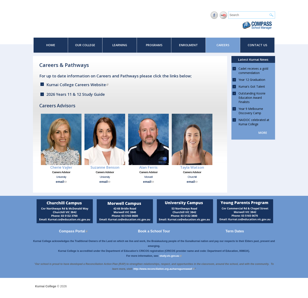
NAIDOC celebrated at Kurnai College (253, 122)
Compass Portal (73, 231)
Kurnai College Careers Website (77, 84)
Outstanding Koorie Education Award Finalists (251, 97)
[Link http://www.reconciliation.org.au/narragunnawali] (164, 268)
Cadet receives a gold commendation (253, 70)
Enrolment (188, 45)
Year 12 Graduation (251, 80)
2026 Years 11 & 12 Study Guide (75, 94)
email (61, 181)
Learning (119, 45)
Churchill (192, 177)
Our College (85, 45)
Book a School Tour (154, 231)
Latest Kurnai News (253, 59)
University (61, 177)
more (262, 133)
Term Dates (234, 231)
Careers (222, 45)
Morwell (148, 177)
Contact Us (257, 45)
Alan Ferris (148, 167)
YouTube (223, 15)
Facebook (214, 15)
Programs (154, 45)
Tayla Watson (192, 167)
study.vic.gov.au (171, 255)
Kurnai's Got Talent (251, 86)
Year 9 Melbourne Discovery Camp (250, 111)
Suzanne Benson (104, 167)
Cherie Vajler (61, 167)
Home (50, 45)
